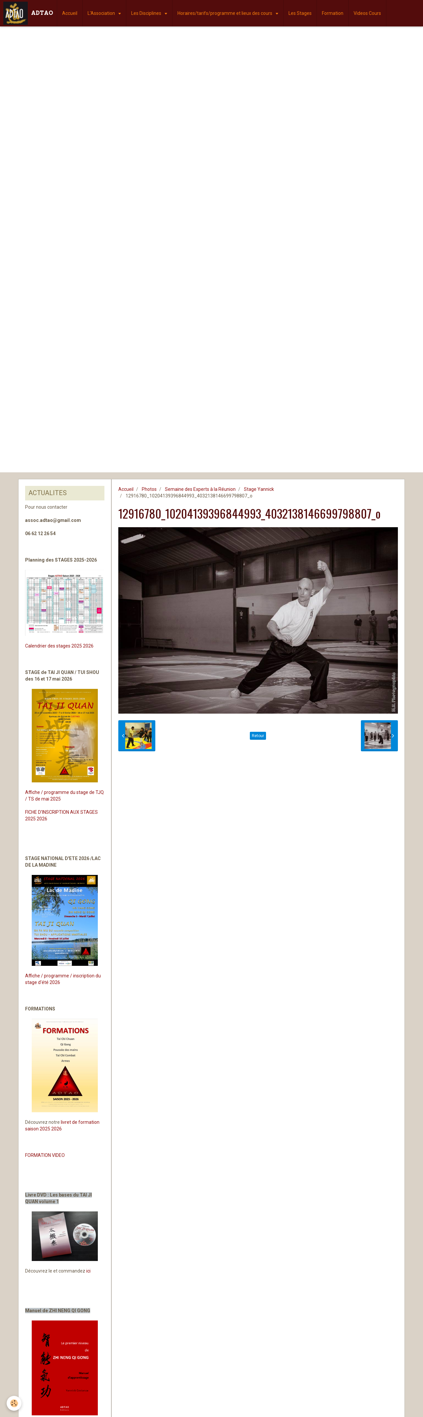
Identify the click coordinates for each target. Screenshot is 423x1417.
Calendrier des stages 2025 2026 (59, 646)
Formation (332, 13)
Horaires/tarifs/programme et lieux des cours (225, 13)
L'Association (102, 13)
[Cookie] (14, 1403)
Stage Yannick (259, 489)
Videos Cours (367, 13)
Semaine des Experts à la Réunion (200, 489)
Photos (149, 489)
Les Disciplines (146, 13)
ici (88, 1271)
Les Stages (300, 13)
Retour (258, 735)
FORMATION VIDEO (45, 1155)
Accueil (69, 13)
